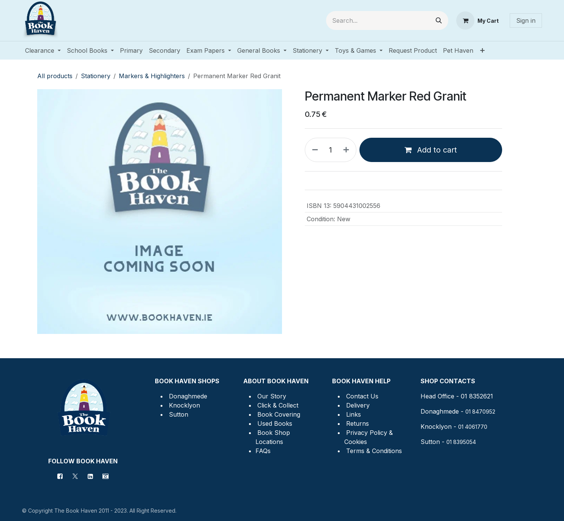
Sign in (526, 20)
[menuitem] (43, 50)
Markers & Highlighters (152, 76)
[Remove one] (313, 150)
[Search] (438, 20)
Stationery (95, 76)
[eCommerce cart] (477, 20)
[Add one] (347, 150)
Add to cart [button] (431, 149)
